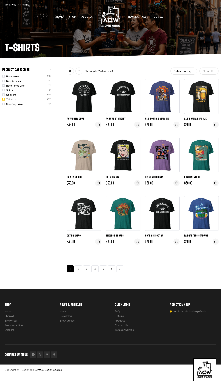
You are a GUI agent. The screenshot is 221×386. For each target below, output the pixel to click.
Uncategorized (15, 104)
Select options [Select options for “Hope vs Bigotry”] (176, 242)
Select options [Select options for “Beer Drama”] (137, 183)
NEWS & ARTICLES (71, 304)
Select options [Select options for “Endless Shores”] (137, 242)
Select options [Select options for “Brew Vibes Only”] (176, 183)
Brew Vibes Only (154, 177)
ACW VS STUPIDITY (116, 118)
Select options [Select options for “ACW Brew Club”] (98, 125)
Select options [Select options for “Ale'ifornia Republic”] (216, 125)
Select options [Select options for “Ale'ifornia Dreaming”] (176, 125)
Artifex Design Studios (49, 369)
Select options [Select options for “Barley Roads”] (98, 183)
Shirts (9, 90)
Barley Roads (74, 177)
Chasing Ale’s (192, 177)
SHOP (8, 304)
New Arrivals (13, 81)
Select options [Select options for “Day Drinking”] (98, 242)
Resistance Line (15, 85)
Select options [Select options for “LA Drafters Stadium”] (216, 242)
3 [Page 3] (86, 269)
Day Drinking (74, 235)
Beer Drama (112, 177)
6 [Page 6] (111, 269)
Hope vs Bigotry (154, 235)
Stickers (11, 94)
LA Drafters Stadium (196, 235)
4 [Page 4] (95, 269)
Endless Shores (115, 235)
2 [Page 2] (78, 269)
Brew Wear (12, 76)
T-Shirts (11, 99)
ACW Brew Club (75, 118)
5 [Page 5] (103, 269)
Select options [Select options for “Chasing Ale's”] (216, 183)
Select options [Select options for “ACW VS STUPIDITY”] (137, 125)
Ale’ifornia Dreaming (157, 118)
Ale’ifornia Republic (195, 118)
